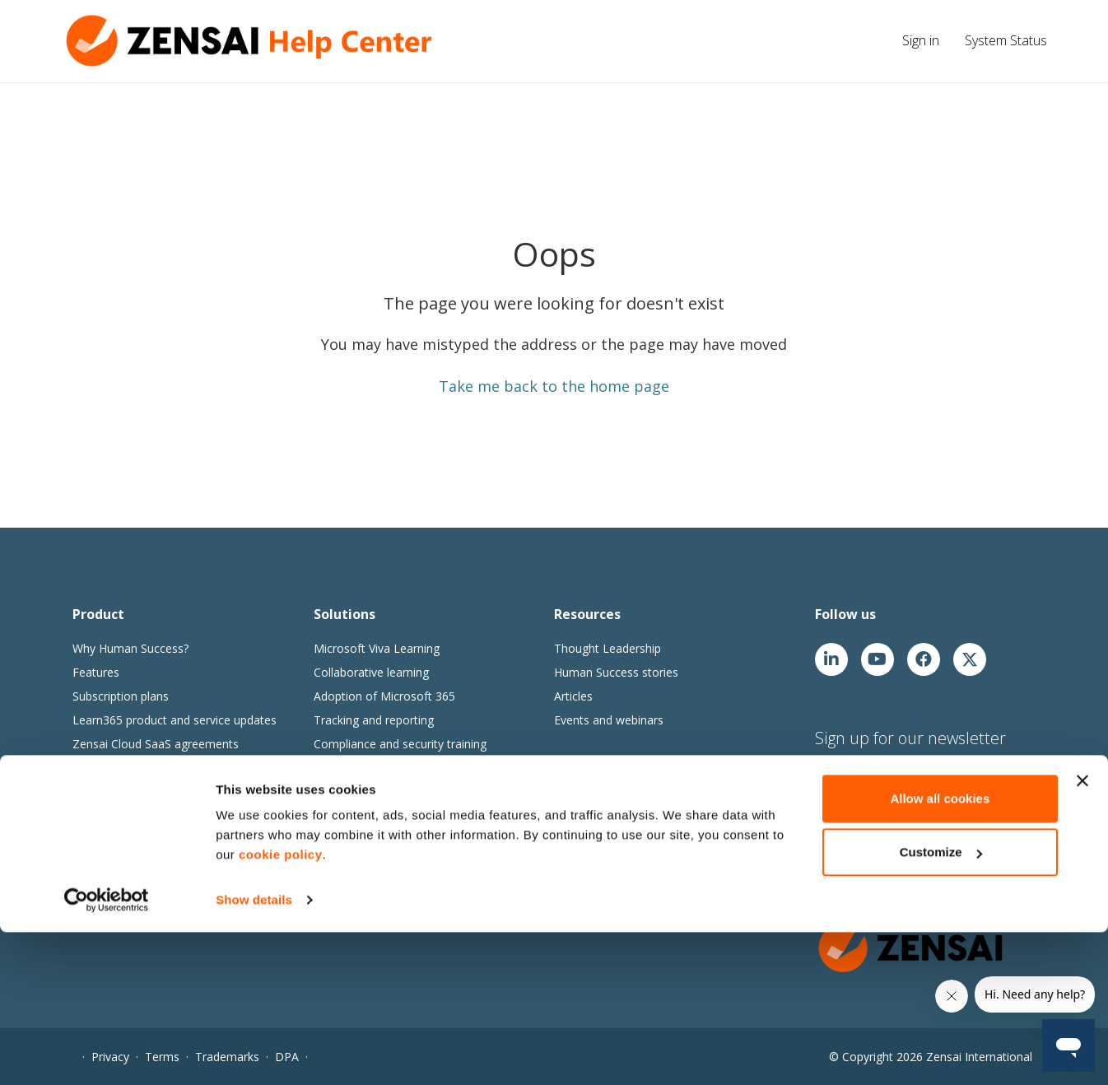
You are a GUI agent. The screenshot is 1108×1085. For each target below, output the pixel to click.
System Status (1006, 40)
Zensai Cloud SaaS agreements (155, 744)
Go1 (325, 843)
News (569, 819)
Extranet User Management (146, 791)
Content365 (345, 819)
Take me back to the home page (554, 386)
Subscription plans (120, 696)
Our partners (588, 843)
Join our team (590, 795)
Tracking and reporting (374, 720)
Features (95, 672)
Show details (254, 1052)
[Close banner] (1082, 933)
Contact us (583, 867)
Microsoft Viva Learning (377, 648)
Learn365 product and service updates (174, 720)
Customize (941, 1005)
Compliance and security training (400, 744)
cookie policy (281, 1007)
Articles (573, 696)
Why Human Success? (130, 648)
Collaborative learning (371, 672)
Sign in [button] (920, 40)
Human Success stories (616, 672)
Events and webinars (608, 720)
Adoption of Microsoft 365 (384, 696)
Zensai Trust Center (125, 767)
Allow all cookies (939, 951)
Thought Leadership (607, 648)
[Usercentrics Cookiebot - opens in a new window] (107, 1053)
